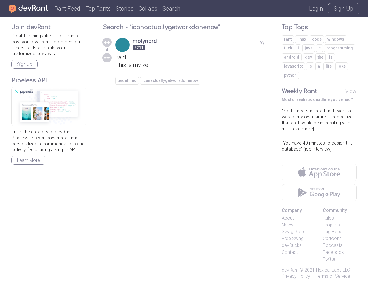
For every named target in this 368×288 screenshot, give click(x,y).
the (320, 57)
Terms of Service (333, 276)
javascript (293, 66)
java (309, 48)
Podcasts (332, 245)
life (329, 66)
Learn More (28, 160)
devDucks (292, 245)
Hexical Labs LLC (333, 270)
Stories (124, 8)
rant (288, 39)
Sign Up (343, 8)
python (290, 75)
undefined (127, 80)
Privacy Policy (296, 276)
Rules (328, 218)
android (291, 57)
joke (342, 66)
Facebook (333, 252)
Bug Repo (333, 231)
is (331, 57)
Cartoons (332, 238)
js (310, 66)
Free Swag (293, 238)
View (350, 91)
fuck (288, 48)
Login (316, 8)
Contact (290, 252)
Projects (331, 225)
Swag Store (294, 231)
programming (339, 48)
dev (308, 57)
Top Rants (98, 8)
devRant (290, 270)
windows (335, 39)
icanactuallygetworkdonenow (170, 80)
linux (301, 39)
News (287, 225)
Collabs (148, 8)
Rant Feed (67, 8)
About (288, 218)
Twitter (330, 259)
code (317, 39)
